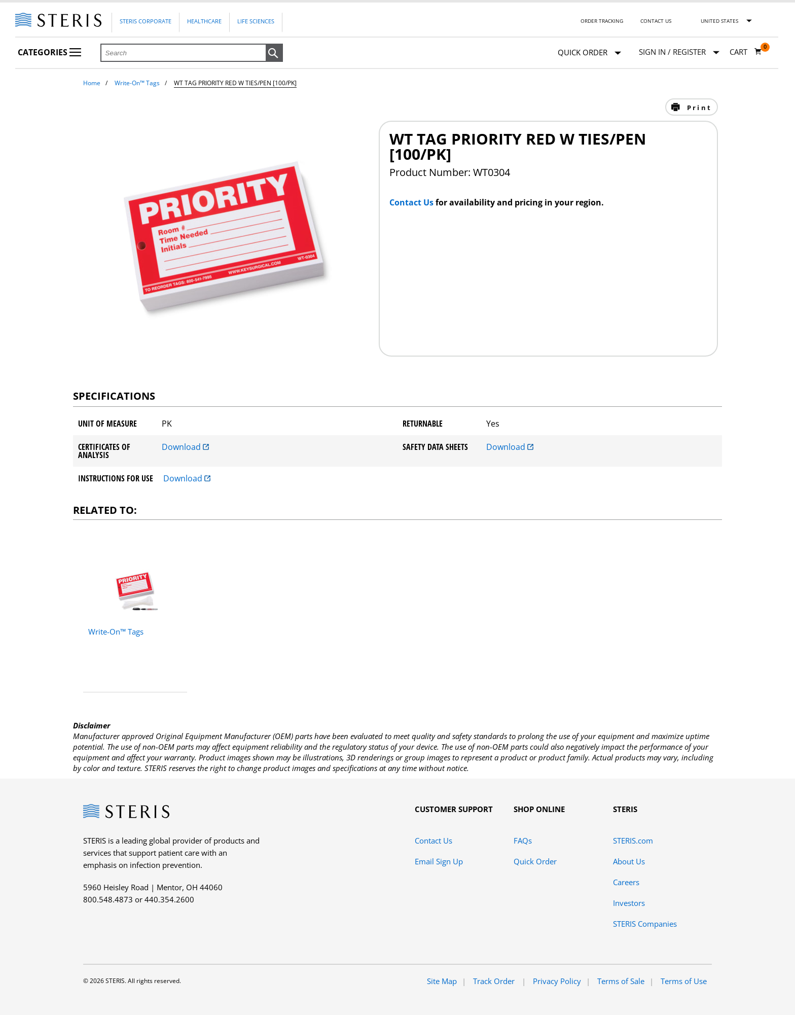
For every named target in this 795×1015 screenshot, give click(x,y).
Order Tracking (602, 20)
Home (91, 83)
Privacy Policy (557, 981)
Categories (49, 52)
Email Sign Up (439, 861)
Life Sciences (255, 21)
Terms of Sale (620, 981)
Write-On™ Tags (137, 83)
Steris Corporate (145, 21)
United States (719, 20)
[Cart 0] (746, 52)
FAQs (523, 840)
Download (185, 446)
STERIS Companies (645, 924)
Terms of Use (684, 981)
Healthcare (204, 21)
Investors (629, 903)
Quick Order (589, 53)
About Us (629, 861)
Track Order (495, 981)
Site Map (442, 981)
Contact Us (655, 20)
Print (698, 107)
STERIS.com (633, 840)
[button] (274, 53)
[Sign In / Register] (679, 52)
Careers (626, 882)
